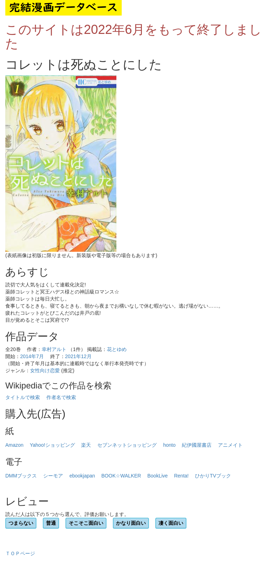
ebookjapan (82, 476)
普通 (51, 523)
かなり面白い (131, 523)
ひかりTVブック (213, 476)
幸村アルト (54, 349)
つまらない (20, 523)
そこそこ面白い (86, 523)
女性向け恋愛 (45, 370)
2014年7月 (32, 356)
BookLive (157, 476)
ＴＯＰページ (20, 553)
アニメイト (230, 445)
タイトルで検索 (22, 397)
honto (169, 445)
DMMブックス (21, 476)
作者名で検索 (61, 397)
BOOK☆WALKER (121, 476)
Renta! (181, 476)
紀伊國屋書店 (197, 445)
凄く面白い (170, 523)
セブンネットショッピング (127, 445)
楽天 (86, 445)
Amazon (14, 445)
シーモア (53, 476)
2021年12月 (78, 356)
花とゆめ (117, 349)
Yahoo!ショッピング (52, 445)
